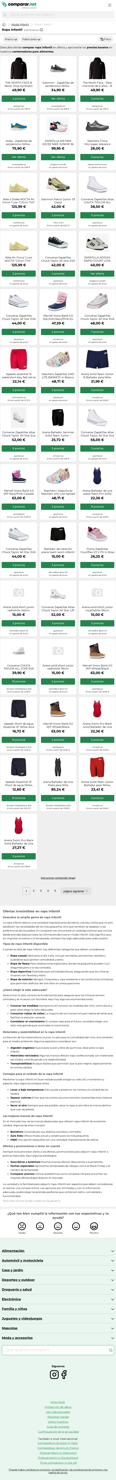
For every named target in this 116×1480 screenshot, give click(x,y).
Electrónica (11, 1299)
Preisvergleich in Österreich (58, 1453)
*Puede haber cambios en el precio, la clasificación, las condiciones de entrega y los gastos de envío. (58, 1471)
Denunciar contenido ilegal (58, 877)
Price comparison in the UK (58, 1462)
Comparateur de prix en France (58, 1448)
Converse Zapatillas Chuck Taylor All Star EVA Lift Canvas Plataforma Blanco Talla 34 (19, 550)
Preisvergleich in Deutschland (58, 1458)
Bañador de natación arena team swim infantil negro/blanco (58, 550)
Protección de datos (58, 1407)
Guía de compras (58, 1426)
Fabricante (31, 39)
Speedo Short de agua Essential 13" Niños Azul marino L (18, 725)
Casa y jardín (12, 1270)
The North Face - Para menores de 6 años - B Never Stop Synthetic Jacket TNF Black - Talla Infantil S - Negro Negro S (97, 84)
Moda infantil (20, 24)
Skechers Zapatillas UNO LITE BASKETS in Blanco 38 (58, 376)
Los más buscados (58, 1412)
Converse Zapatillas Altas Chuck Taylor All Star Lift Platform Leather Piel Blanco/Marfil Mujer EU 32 (58, 609)
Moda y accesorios (17, 1338)
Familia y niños (14, 1309)
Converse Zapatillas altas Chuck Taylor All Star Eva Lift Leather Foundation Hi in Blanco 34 (18, 434)
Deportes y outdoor (18, 1280)
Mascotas (9, 1328)
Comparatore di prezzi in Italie (58, 1443)
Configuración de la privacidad (58, 1431)
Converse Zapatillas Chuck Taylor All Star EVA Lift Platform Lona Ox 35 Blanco (19, 317)
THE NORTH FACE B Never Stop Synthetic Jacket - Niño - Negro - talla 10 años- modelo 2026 (19, 84)
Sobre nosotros (58, 1421)
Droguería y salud (17, 1289)
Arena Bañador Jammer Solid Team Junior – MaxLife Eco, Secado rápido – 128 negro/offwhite (58, 434)
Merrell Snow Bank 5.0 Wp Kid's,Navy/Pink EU (58, 317)
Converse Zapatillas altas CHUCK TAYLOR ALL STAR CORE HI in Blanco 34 (97, 201)
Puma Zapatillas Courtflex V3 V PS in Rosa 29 (97, 550)
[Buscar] (5, 15)
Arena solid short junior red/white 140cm (18, 609)
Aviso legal (58, 1402)
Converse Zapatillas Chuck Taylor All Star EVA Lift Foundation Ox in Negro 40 (58, 259)
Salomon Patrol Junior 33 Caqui (58, 201)
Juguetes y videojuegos (22, 1318)
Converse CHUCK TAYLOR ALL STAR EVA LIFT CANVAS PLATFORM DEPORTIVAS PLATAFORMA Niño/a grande (19, 667)
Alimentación (13, 1251)
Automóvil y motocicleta (22, 1260)
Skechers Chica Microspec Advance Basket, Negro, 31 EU (97, 142)
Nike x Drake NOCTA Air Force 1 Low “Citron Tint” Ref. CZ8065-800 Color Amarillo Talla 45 (18, 201)
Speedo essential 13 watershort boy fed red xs (19, 376)
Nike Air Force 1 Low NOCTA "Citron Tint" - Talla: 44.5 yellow (19, 259)
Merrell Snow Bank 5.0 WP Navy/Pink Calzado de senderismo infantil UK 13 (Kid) (19, 492)
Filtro (105, 39)
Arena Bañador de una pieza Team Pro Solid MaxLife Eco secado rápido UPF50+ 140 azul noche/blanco (97, 492)
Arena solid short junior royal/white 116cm (97, 609)
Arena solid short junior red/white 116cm (58, 667)
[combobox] (61, 15)
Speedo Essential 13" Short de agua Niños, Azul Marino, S (19, 783)
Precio (11, 39)
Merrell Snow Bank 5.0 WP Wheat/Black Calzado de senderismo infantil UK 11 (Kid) (58, 725)
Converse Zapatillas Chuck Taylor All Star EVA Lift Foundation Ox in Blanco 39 (97, 317)
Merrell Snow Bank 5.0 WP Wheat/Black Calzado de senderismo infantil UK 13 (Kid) (97, 667)
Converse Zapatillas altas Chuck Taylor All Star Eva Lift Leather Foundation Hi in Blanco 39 (97, 434)
